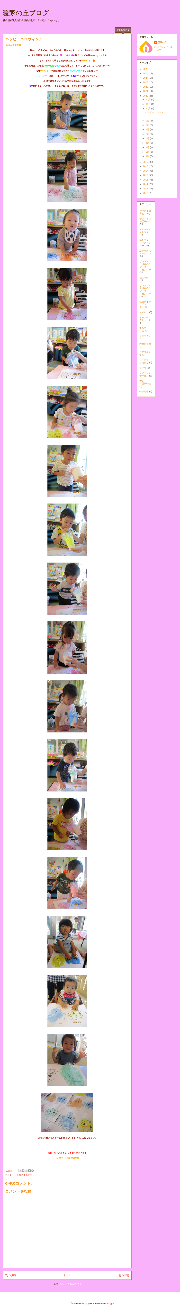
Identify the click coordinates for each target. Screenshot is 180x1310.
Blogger (110, 1303)
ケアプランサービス (145, 374)
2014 (146, 184)
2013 (146, 188)
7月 (148, 129)
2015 (146, 179)
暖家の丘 (162, 42)
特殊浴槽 (144, 391)
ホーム (67, 1275)
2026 (146, 69)
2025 (146, 73)
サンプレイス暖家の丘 (145, 382)
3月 (148, 147)
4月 (148, 143)
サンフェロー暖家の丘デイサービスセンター (145, 265)
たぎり (142, 367)
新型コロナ (145, 336)
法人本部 (144, 277)
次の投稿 (10, 1275)
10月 (148, 108)
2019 (146, 162)
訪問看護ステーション (145, 252)
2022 (146, 86)
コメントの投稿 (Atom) (70, 1283)
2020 (146, 95)
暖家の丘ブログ (26, 12)
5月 (148, 138)
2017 (146, 170)
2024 (146, 77)
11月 (148, 104)
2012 (146, 193)
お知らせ (144, 312)
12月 (148, 99)
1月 (148, 156)
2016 (146, 175)
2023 (146, 82)
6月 (148, 134)
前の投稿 (123, 1275)
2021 (146, 91)
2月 (148, 152)
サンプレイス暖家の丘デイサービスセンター (145, 289)
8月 (148, 125)
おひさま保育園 (24, 1175)
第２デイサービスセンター (145, 243)
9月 (148, 120)
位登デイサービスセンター (145, 304)
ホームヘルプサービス (145, 319)
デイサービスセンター (145, 230)
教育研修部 (145, 344)
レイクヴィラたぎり (145, 361)
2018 (146, 166)
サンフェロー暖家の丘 (145, 220)
